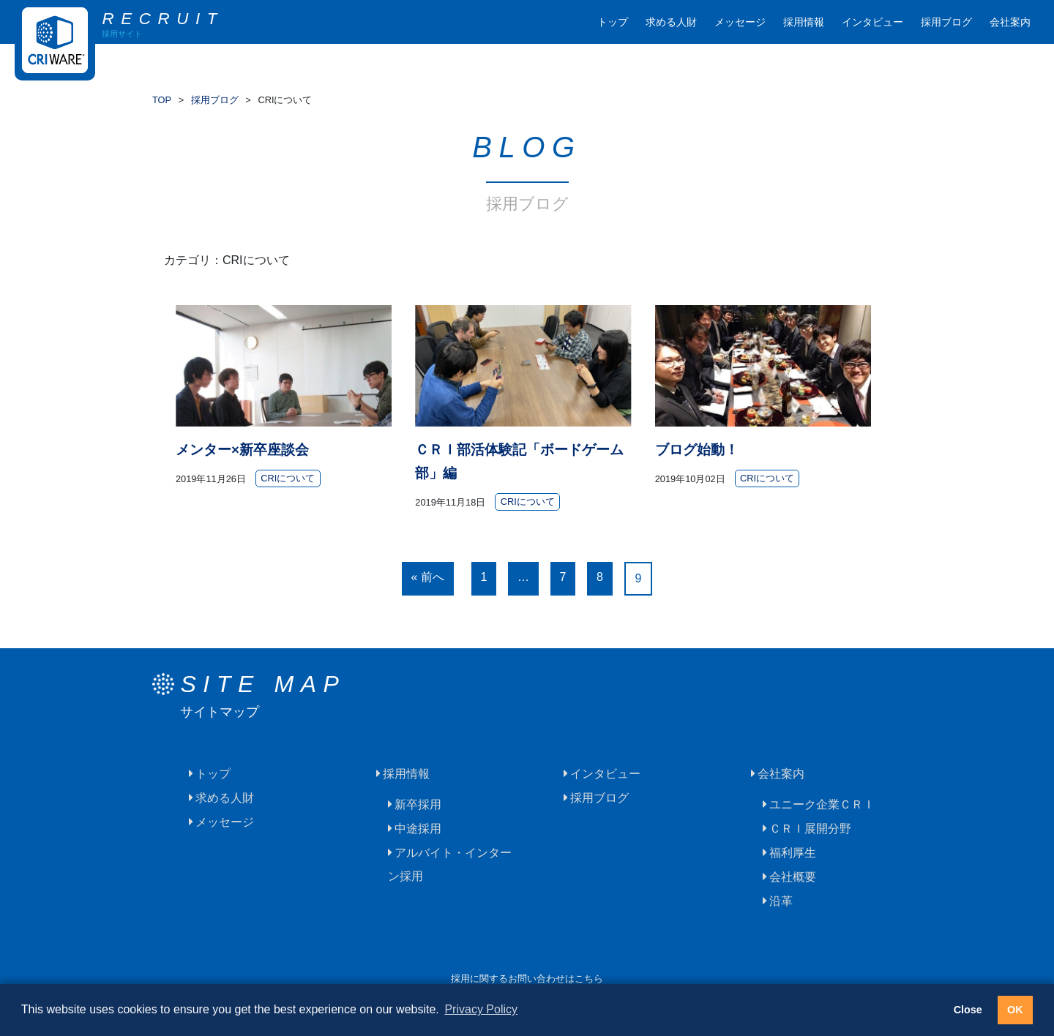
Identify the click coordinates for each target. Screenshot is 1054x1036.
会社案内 (1010, 22)
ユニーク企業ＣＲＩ (822, 804)
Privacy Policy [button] (480, 1009)
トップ (612, 22)
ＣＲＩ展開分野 (810, 828)
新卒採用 (418, 804)
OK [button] (1015, 1010)
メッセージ (740, 22)
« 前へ (427, 577)
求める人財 (671, 22)
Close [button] (968, 1010)
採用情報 (803, 22)
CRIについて (288, 478)
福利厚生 (792, 853)
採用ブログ (946, 22)
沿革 (781, 901)
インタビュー (872, 22)
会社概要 (792, 877)
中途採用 (418, 828)
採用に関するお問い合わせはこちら (527, 978)
